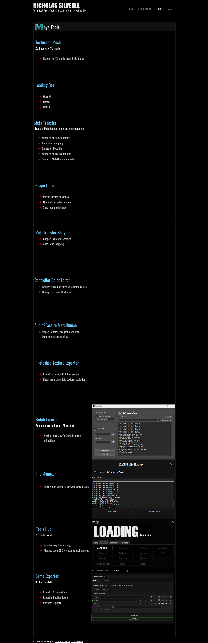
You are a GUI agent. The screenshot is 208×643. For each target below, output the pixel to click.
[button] (145, 9)
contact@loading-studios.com (69, 642)
